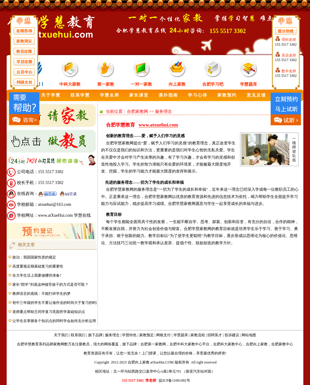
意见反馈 (256, 95)
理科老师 (289, 40)
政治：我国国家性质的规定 (34, 257)
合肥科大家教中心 (227, 344)
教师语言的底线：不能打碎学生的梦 (41, 293)
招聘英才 (214, 335)
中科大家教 (70, 84)
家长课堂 (139, 95)
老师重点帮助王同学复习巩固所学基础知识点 (48, 312)
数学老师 (289, 71)
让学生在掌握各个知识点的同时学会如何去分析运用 (54, 321)
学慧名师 (109, 95)
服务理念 (112, 335)
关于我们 (61, 335)
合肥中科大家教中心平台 (189, 344)
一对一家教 (141, 84)
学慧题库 (248, 84)
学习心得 (197, 95)
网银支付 (163, 335)
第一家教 (105, 84)
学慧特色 (129, 335)
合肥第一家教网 (153, 344)
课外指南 (168, 95)
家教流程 (197, 335)
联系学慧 (80, 95)
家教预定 (146, 335)
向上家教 (177, 84)
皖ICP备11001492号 (174, 380)
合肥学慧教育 (28, 344)
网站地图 (249, 335)
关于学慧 (51, 95)
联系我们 (78, 335)
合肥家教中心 (282, 344)
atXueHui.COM (162, 362)
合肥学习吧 (212, 84)
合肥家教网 (137, 111)
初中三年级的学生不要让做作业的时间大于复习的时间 (56, 303)
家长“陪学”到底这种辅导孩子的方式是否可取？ (50, 284)
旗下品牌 (95, 335)
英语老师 (289, 55)
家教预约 (227, 95)
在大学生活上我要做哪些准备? (36, 275)
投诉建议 (232, 335)
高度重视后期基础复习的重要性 (37, 266)
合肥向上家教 (257, 344)
